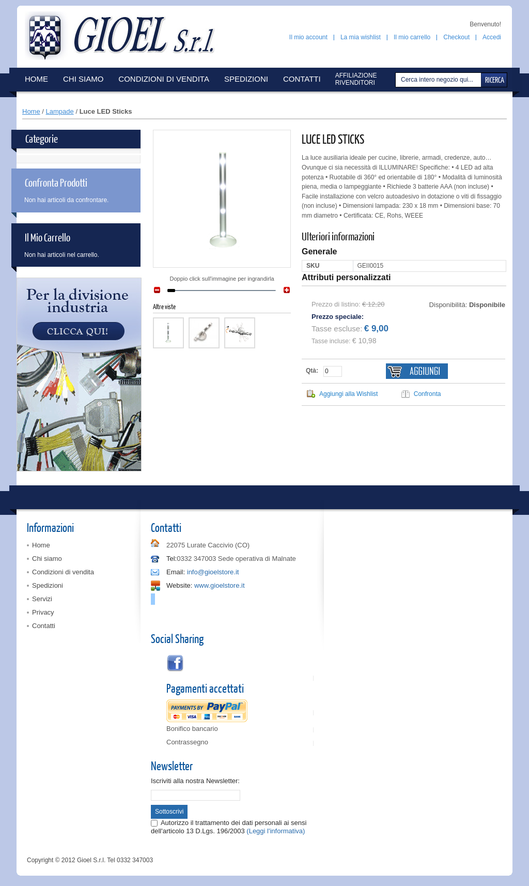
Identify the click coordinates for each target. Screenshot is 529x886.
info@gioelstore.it (213, 572)
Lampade (60, 111)
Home (31, 111)
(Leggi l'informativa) (275, 831)
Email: (175, 572)
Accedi (492, 37)
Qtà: (312, 370)
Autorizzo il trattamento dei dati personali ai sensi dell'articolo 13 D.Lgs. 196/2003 (228, 827)
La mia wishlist (360, 37)
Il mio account (308, 37)
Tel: (171, 558)
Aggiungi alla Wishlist (348, 394)
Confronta (427, 394)
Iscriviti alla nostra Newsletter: (195, 781)
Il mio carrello (412, 37)
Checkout (456, 37)
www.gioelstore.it (219, 585)
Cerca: (397, 80)
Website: (179, 585)
